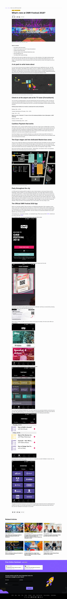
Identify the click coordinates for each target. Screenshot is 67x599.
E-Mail (6, 583)
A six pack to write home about (19, 47)
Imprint (34, 595)
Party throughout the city (18, 53)
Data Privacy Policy (39, 595)
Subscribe (30, 588)
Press (22, 595)
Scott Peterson (8, 533)
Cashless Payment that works (19, 50)
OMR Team (7, 551)
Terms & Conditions (47, 595)
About (16, 595)
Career (19, 595)
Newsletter (30, 595)
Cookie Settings (53, 595)
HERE (48, 213)
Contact (26, 595)
